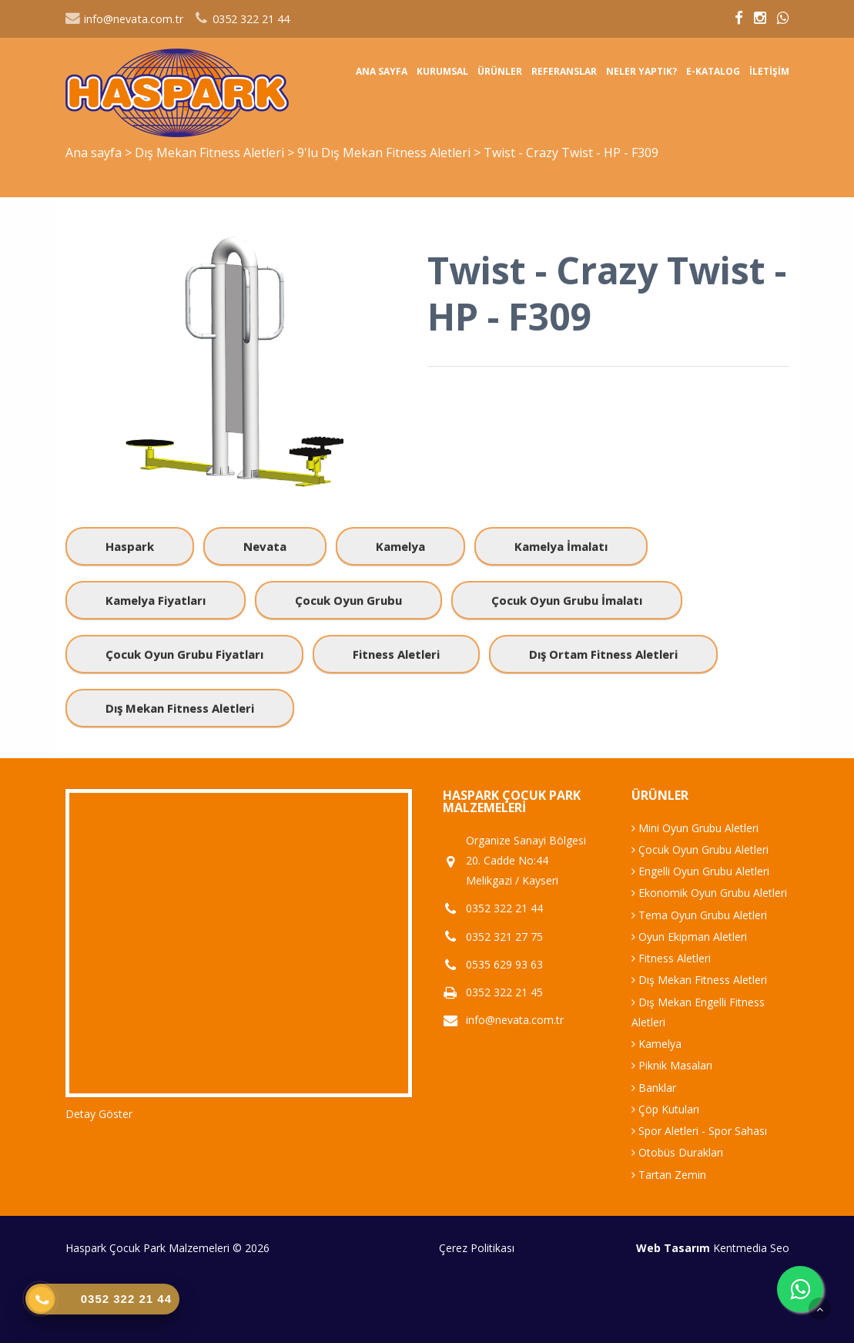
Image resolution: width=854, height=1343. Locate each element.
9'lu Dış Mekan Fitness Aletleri (385, 152)
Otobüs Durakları (677, 1152)
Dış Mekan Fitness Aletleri (211, 152)
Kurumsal (442, 71)
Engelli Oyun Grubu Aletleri (700, 871)
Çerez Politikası (476, 1248)
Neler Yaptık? (641, 71)
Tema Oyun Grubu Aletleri (699, 915)
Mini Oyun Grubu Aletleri (695, 828)
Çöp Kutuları (665, 1109)
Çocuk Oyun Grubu (348, 600)
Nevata (264, 546)
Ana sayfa (381, 71)
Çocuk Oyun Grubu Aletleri (700, 849)
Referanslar (564, 71)
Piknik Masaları (671, 1065)
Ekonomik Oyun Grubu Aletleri (709, 892)
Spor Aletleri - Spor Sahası (699, 1130)
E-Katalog (713, 71)
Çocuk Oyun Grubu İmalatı (566, 600)
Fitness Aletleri (396, 654)
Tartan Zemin (668, 1174)
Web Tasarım (673, 1248)
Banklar (653, 1087)
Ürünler (499, 71)
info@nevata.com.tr (124, 19)
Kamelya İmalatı (561, 546)
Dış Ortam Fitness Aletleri (603, 654)
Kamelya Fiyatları (155, 600)
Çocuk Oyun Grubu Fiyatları (184, 654)
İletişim (769, 71)
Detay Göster (98, 1113)
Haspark (129, 546)
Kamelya (400, 546)
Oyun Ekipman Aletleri (689, 936)
